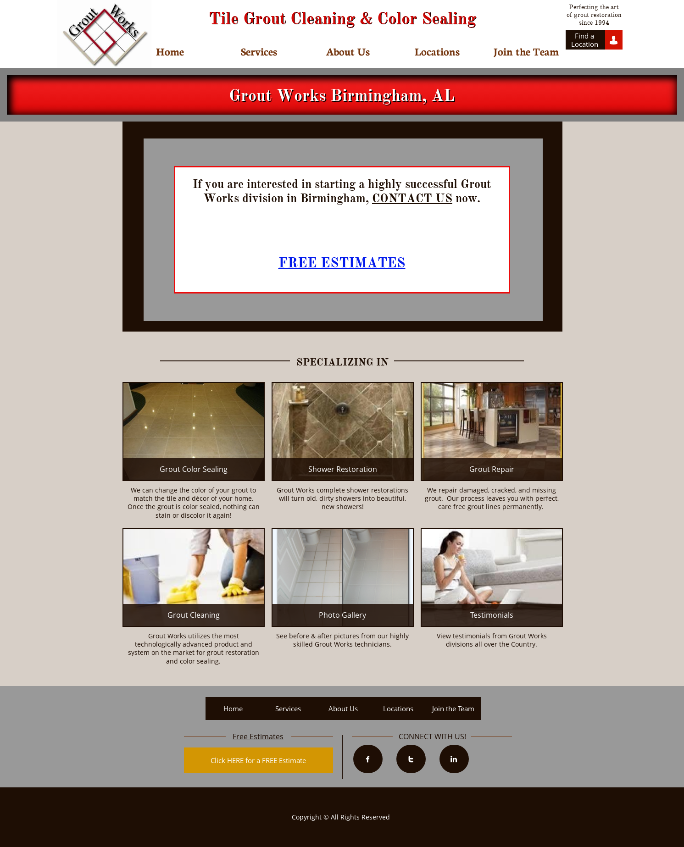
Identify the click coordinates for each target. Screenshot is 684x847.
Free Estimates (258, 736)
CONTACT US (412, 198)
